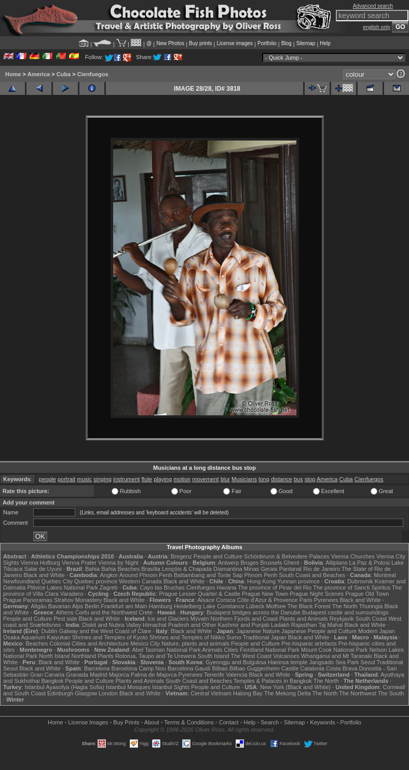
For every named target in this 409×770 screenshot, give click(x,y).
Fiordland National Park (269, 650)
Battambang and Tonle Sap (208, 575)
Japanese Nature (258, 631)
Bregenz (181, 556)
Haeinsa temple (287, 662)
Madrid (98, 674)
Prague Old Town (367, 594)
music (84, 479)
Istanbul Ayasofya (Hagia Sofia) (64, 687)
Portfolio (267, 43)
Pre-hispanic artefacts (308, 643)
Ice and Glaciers (167, 618)
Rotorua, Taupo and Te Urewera (155, 656)
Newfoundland (21, 581)
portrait (66, 479)
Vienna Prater (79, 562)
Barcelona (97, 668)
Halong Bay (248, 693)
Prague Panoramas (27, 600)
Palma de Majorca (154, 674)
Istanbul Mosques (128, 687)
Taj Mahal (330, 625)
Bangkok (52, 681)
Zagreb (109, 587)
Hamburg (160, 606)
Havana (227, 587)
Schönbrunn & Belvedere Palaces (287, 556)
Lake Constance (223, 606)
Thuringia (371, 606)
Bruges (249, 562)
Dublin (49, 631)
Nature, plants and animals (195, 643)
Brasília (150, 569)
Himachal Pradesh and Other (179, 625)
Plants (106, 656)
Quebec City (57, 581)
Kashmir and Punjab (243, 625)
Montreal (385, 575)
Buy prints (200, 43)
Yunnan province (298, 581)
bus (298, 479)
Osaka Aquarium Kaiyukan (37, 637)
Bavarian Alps (65, 606)
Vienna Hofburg (40, 562)
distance (281, 479)
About (151, 722)
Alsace (205, 600)
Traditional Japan (265, 637)
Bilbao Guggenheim (254, 668)
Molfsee (276, 606)
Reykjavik (342, 618)
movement (205, 479)
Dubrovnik (360, 581)
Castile (290, 668)
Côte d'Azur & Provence (267, 600)
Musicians (244, 479)
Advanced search (373, 6)
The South (391, 693)
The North (345, 606)
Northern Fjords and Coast (244, 618)
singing (102, 479)
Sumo (233, 637)
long (263, 479)
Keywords (322, 722)
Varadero (71, 594)
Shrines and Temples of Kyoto (110, 637)
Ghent (291, 562)
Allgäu (39, 606)
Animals (212, 650)
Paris (305, 600)
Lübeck (255, 606)
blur (225, 479)
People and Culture (218, 556)
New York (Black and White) (295, 687)
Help (325, 43)
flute (146, 479)
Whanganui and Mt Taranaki (336, 656)
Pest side (65, 618)
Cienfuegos (92, 74)
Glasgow (86, 693)
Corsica (225, 600)
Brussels (271, 562)
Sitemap (306, 43)
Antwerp (228, 562)
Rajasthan (304, 625)
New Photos (170, 43)
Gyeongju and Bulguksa (236, 662)
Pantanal (290, 569)
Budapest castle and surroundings (345, 612)
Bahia (92, 569)
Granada (77, 674)
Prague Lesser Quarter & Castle (199, 594)
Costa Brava (342, 668)
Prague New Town (265, 594)
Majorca (119, 674)
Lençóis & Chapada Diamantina (202, 569)
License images (235, 43)
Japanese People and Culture (319, 631)
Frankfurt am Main (124, 606)
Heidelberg (187, 606)
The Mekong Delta (287, 693)
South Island (213, 656)
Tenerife (214, 674)
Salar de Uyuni (43, 569)
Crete (146, 612)
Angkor (109, 575)
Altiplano (336, 562)
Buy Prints (126, 722)
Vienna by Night (118, 562)
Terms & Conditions (188, 722)
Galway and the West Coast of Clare (105, 631)
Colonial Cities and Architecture (89, 643)
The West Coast (251, 656)
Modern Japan (376, 631)
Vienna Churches (353, 556)
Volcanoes (286, 656)
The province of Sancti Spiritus (351, 587)
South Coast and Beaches (312, 575)
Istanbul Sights (170, 687)
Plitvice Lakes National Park (62, 587)
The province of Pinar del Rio (274, 587)
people (47, 479)
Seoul (368, 662)
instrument (126, 479)
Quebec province (95, 581)
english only (376, 27)
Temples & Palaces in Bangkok (273, 681)
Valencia (236, 674)
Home (13, 74)
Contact (229, 722)
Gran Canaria (47, 674)
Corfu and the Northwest (106, 612)
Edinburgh (60, 693)
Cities (231, 650)
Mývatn (199, 618)
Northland (83, 656)
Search (270, 722)
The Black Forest (309, 606)
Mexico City (145, 643)
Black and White (43, 575)
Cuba (64, 74)
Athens (65, 612)
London (108, 693)
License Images (88, 722)
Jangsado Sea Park (334, 662)
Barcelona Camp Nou (139, 668)
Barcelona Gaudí (189, 668)
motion (181, 479)
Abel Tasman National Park (166, 650)
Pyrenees (326, 600)
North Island (54, 656)
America (39, 74)
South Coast (371, 618)
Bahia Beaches (120, 569)
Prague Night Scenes (317, 594)
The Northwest (357, 693)
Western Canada (140, 581)
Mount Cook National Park (334, 650)
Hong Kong (261, 581)
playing (163, 479)
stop (310, 479)
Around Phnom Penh (145, 575)
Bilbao (220, 668)
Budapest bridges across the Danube (254, 612)
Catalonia (312, 668)
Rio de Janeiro (321, 569)
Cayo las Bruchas (162, 587)
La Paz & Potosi (369, 562)
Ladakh (280, 625)
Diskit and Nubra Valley (111, 625)
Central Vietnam (210, 693)
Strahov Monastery (78, 600)
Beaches (36, 643)
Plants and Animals (303, 618)
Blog (286, 43)
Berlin (92, 606)
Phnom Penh (261, 575)
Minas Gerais (261, 569)
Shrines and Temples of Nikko (187, 637)
